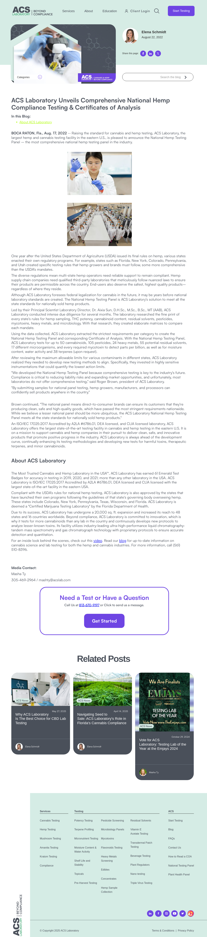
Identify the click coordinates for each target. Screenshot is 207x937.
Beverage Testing (140, 855)
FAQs (171, 838)
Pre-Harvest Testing (85, 883)
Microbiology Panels (112, 829)
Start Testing (181, 10)
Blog (170, 829)
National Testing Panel (181, 865)
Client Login (140, 11)
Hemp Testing (48, 829)
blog (122, 540)
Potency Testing (83, 820)
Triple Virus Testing (141, 883)
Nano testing (137, 873)
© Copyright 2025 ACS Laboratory (59, 930)
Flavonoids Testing (111, 847)
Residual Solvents (140, 820)
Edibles (105, 869)
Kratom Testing (48, 856)
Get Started (104, 621)
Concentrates (108, 878)
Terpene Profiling (84, 829)
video (97, 540)
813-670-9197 (89, 605)
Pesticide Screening (112, 820)
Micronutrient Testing (86, 838)
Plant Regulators (139, 864)
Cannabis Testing (50, 820)
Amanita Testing (49, 847)
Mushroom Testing (50, 838)
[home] (32, 11)
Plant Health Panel (179, 874)
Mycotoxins (107, 838)
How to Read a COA (180, 856)
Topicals (79, 873)
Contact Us (174, 847)
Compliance (46, 865)
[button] (68, 11)
